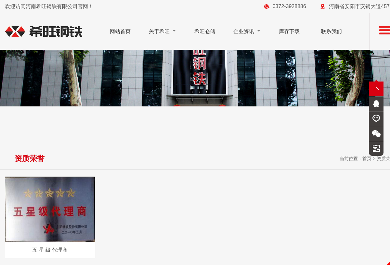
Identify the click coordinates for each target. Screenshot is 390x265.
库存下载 (289, 31)
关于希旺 (159, 31)
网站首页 (120, 31)
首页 (366, 158)
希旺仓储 (204, 31)
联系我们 (331, 31)
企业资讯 (243, 31)
